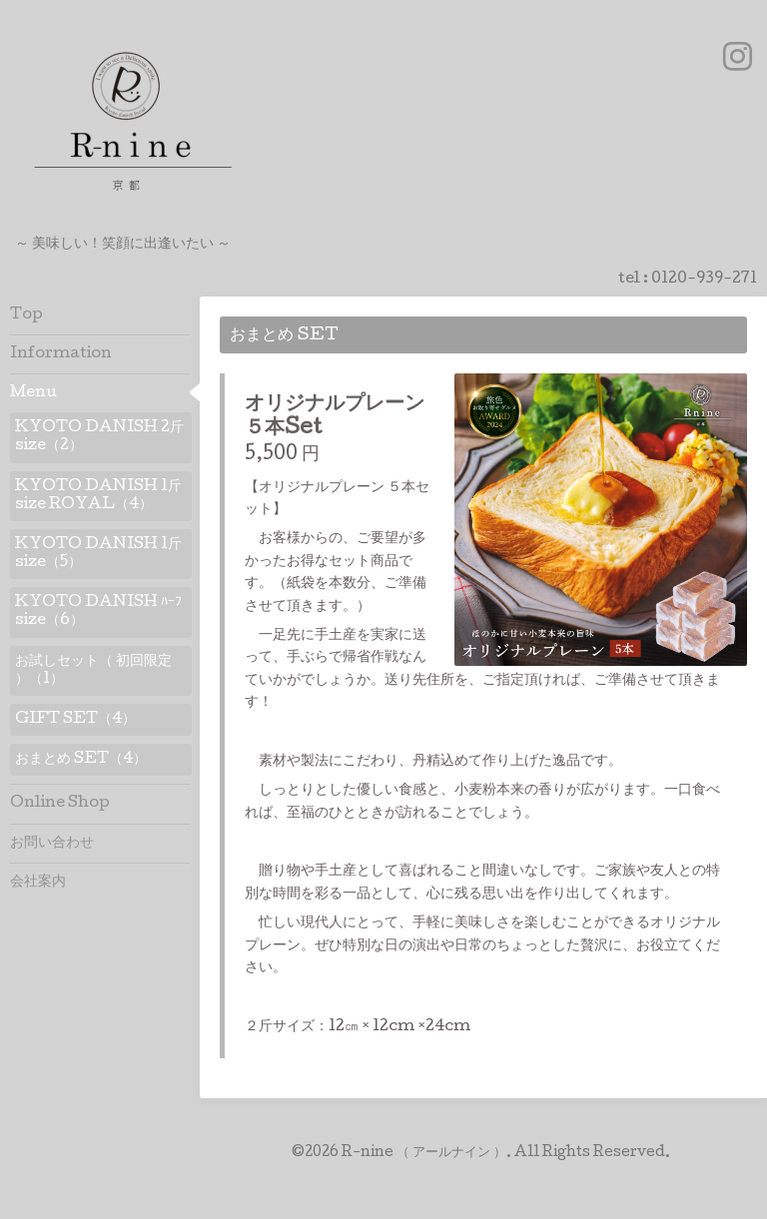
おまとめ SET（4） (81, 760)
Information (61, 354)
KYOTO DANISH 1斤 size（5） (98, 554)
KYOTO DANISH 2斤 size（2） (99, 437)
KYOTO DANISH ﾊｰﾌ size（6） (98, 612)
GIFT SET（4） (75, 720)
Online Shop (60, 804)
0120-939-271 (704, 280)
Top (26, 315)
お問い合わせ (52, 844)
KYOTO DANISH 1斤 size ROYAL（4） (98, 496)
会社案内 (38, 883)
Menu (33, 393)
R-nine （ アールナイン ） (424, 1153)
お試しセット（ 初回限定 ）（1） (93, 671)
